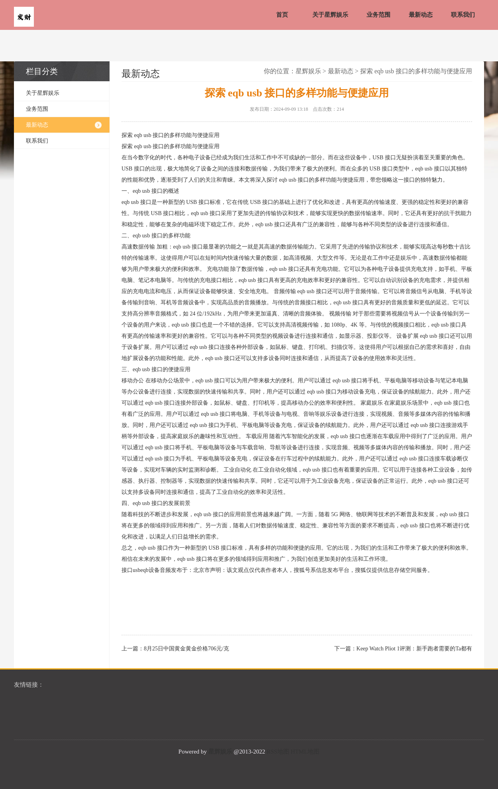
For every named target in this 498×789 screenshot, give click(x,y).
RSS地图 (278, 751)
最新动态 (421, 15)
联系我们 (463, 15)
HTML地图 (305, 751)
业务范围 (378, 15)
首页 (282, 15)
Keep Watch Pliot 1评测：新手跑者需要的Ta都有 (414, 649)
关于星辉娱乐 (330, 15)
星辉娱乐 (308, 71)
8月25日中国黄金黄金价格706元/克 (186, 649)
